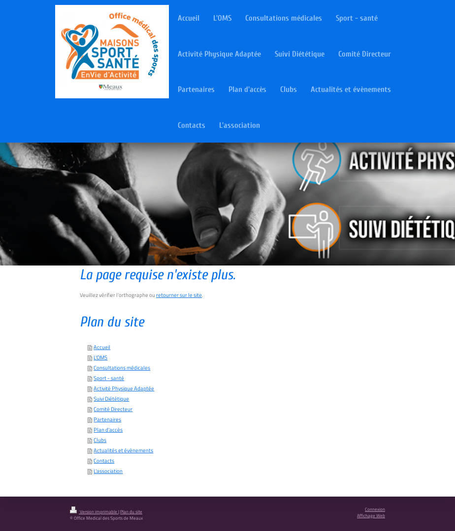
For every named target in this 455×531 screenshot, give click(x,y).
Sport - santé (109, 378)
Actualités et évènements (123, 450)
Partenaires (107, 419)
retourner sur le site (179, 295)
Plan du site (131, 511)
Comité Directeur (113, 409)
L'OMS (100, 357)
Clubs (100, 440)
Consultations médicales (122, 368)
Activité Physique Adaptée (124, 388)
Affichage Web (371, 515)
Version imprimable (94, 511)
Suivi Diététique (111, 399)
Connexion (375, 509)
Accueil (102, 347)
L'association (108, 471)
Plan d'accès (108, 430)
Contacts (104, 461)
